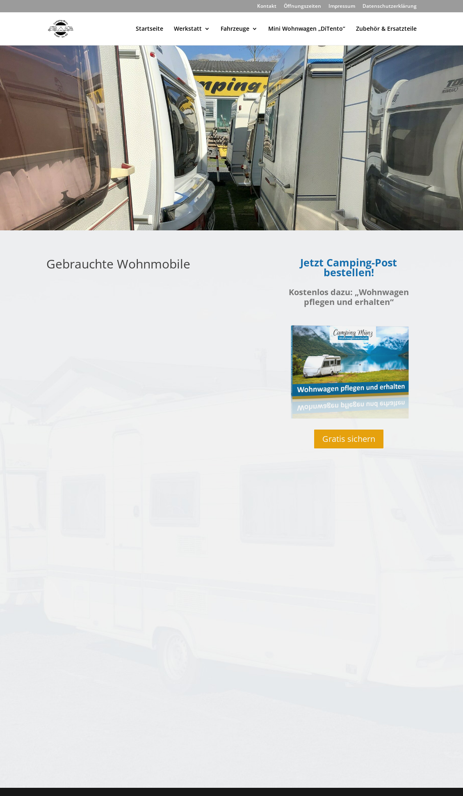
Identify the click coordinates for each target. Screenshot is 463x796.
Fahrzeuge (235, 29)
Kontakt (266, 6)
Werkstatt (188, 29)
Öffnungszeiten (302, 6)
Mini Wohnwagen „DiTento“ (306, 29)
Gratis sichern (348, 438)
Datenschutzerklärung (390, 6)
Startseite (149, 29)
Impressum (341, 6)
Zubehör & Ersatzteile (386, 29)
